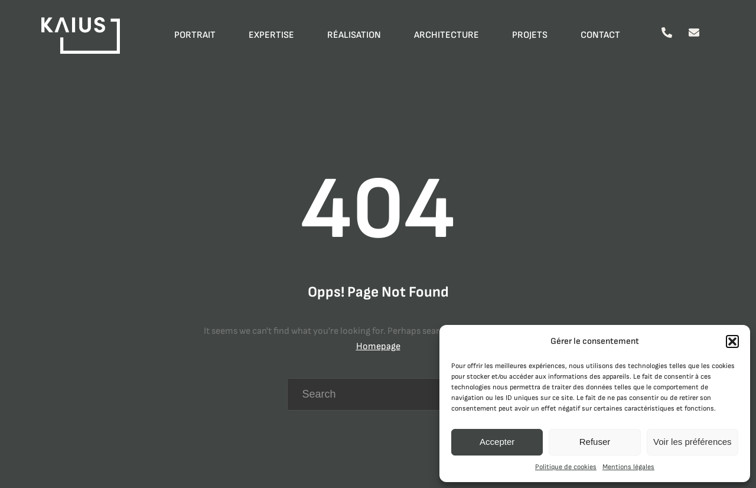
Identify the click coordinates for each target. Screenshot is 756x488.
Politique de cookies (566, 467)
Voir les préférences (692, 442)
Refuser (595, 442)
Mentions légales (628, 467)
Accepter (497, 442)
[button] (732, 341)
